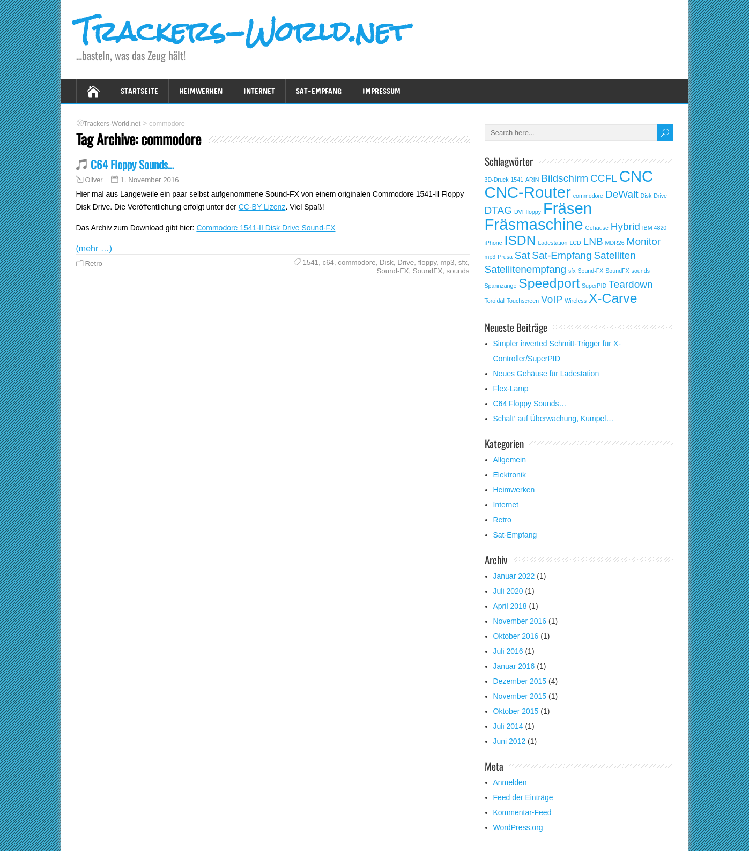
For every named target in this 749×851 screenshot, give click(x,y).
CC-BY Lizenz (262, 207)
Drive (405, 262)
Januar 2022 (514, 576)
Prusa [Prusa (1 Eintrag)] (505, 256)
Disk (387, 262)
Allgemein (509, 460)
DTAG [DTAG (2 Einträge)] (499, 210)
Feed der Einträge (523, 797)
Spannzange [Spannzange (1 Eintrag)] (501, 285)
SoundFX (427, 271)
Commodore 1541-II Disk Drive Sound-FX (265, 227)
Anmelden (510, 782)
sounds (458, 271)
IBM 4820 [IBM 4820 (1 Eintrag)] (654, 228)
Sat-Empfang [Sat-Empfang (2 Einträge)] (561, 255)
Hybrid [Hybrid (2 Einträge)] (625, 226)
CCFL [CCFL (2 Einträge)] (603, 178)
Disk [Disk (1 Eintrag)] (646, 195)
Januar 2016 (514, 666)
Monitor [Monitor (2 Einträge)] (644, 241)
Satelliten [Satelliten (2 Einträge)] (614, 255)
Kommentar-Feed (522, 812)
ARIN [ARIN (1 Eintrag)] (532, 179)
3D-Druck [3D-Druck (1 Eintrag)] (497, 179)
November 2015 (520, 696)
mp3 (448, 262)
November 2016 (520, 621)
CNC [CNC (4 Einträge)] (636, 176)
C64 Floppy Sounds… (132, 164)
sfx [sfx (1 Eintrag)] (572, 270)
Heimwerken (201, 90)
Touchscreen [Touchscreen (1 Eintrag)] (523, 300)
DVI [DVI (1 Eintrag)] (519, 211)
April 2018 (510, 606)
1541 (311, 262)
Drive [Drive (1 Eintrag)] (660, 195)
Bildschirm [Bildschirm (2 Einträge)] (564, 178)
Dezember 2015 (520, 681)
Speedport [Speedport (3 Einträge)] (549, 283)
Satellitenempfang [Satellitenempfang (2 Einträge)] (525, 269)
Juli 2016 (508, 651)
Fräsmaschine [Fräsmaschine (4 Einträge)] (534, 224)
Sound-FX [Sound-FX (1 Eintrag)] (590, 270)
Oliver (94, 180)
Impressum (381, 90)
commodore (356, 262)
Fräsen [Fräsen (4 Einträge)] (567, 208)
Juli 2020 (508, 591)
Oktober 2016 (516, 636)
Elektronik (509, 475)
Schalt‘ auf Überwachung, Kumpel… (553, 418)
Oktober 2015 (516, 711)
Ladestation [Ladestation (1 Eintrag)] (552, 243)
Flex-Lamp (511, 388)
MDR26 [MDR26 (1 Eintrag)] (615, 243)
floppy (427, 262)
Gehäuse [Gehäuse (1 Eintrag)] (597, 228)
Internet (259, 90)
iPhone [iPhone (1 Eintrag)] (493, 243)
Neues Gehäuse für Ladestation (546, 373)
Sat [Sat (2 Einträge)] (522, 255)
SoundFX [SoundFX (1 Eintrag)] (617, 270)
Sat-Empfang (319, 90)
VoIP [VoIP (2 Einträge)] (551, 299)
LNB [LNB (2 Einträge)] (593, 241)
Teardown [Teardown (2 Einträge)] (631, 284)
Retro (94, 263)
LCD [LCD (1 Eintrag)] (575, 243)
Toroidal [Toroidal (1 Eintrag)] (495, 300)
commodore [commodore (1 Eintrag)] (588, 195)
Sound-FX (392, 271)
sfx (463, 262)
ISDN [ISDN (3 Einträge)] (520, 240)
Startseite (139, 90)
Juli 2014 (508, 726)
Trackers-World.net (242, 31)
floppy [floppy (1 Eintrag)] (533, 211)
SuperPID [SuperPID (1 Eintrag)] (594, 285)
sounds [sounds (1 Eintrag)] (641, 270)
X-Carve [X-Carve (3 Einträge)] (613, 298)
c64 (328, 262)
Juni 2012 (509, 741)
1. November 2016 (149, 180)
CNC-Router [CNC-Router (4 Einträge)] (528, 192)
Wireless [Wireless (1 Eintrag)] (576, 300)
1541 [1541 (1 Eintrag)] (516, 179)
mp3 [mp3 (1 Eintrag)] (490, 256)
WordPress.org (518, 827)
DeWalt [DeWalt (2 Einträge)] (622, 194)
